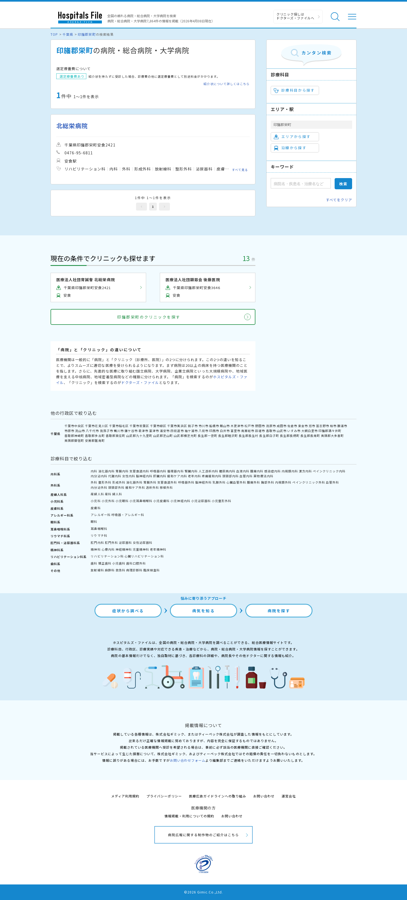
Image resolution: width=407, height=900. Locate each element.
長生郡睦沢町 (228, 435)
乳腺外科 (219, 482)
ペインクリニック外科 (308, 482)
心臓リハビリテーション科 (144, 556)
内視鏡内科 (290, 471)
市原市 (69, 430)
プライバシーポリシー (164, 796)
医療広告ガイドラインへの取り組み (217, 796)
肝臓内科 (159, 476)
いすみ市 (293, 430)
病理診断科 (134, 570)
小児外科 (108, 501)
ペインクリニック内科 (329, 471)
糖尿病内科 (227, 471)
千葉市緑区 (158, 426)
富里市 (235, 430)
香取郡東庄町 (115, 435)
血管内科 (246, 476)
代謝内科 (114, 476)
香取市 (271, 430)
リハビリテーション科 (107, 556)
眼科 (94, 521)
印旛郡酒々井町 (329, 430)
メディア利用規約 (125, 796)
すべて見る (240, 169)
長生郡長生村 (248, 435)
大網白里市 (309, 430)
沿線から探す (290, 148)
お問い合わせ (264, 796)
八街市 (203, 430)
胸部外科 (267, 482)
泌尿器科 (125, 542)
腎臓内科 (191, 471)
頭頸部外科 (116, 487)
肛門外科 (111, 542)
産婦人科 (97, 494)
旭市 (312, 426)
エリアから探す (292, 136)
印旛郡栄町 (87, 34)
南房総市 (247, 430)
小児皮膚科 (161, 501)
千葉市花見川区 (96, 426)
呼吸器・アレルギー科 (127, 514)
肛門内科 (97, 542)
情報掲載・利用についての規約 (189, 816)
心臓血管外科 (236, 482)
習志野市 (322, 426)
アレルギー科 (100, 514)
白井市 (225, 430)
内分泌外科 (99, 487)
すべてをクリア (339, 199)
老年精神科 (158, 549)
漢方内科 (305, 471)
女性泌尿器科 (142, 542)
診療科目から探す (294, 90)
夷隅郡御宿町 (74, 440)
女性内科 (128, 476)
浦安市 (165, 430)
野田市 (260, 426)
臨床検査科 (151, 570)
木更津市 (237, 426)
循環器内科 (175, 471)
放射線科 (97, 570)
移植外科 (166, 487)
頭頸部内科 (230, 476)
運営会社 (289, 796)
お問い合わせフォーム (187, 760)
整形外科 (104, 482)
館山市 (225, 426)
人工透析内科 (208, 471)
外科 (94, 482)
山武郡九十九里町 (139, 435)
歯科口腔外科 (136, 563)
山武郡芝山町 (163, 435)
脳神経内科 (144, 476)
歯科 (94, 563)
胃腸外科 (150, 482)
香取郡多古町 (95, 435)
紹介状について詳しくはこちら (227, 84)
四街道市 (177, 430)
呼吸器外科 (186, 482)
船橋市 (214, 426)
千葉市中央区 (74, 426)
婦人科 (117, 494)
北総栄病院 (72, 125)
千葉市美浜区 (177, 426)
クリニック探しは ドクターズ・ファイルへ (295, 16)
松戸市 (249, 426)
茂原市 (271, 426)
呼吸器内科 (158, 471)
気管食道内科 (139, 471)
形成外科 (118, 482)
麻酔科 (110, 570)
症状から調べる (128, 610)
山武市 (282, 430)
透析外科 (152, 487)
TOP (54, 34)
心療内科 (108, 549)
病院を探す (279, 610)
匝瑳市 (260, 430)
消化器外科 (134, 482)
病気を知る (203, 610)
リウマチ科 (99, 535)
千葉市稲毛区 (119, 426)
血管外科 (332, 482)
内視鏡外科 (283, 482)
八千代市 (92, 430)
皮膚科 (96, 508)
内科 (94, 471)
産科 (108, 494)
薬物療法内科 (263, 476)
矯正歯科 (104, 563)
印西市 (214, 430)
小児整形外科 (221, 501)
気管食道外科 (167, 482)
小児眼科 (122, 501)
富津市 (154, 430)
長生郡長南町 (310, 435)
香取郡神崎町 (74, 435)
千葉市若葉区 (139, 426)
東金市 (303, 426)
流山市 (80, 430)
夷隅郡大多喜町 (332, 435)
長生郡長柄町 (290, 435)
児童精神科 (141, 549)
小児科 (96, 501)
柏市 (333, 426)
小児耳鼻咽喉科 (140, 501)
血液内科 (242, 471)
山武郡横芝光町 (185, 435)
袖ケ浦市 (191, 430)
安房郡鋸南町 (95, 440)
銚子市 (193, 426)
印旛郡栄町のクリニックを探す (148, 317)
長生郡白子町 (269, 435)
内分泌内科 (99, 476)
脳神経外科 (203, 482)
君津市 (143, 430)
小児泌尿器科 (201, 501)
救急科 (120, 570)
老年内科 (194, 476)
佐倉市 (292, 426)
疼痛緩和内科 (212, 476)
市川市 (203, 426)
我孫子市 (106, 430)
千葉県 (68, 34)
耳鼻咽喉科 (99, 528)
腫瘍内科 (256, 471)
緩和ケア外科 (135, 487)
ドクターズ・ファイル (140, 382)
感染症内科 (272, 471)
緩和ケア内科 (177, 476)
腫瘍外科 (253, 482)
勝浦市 (342, 426)
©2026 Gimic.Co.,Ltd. (203, 892)
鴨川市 (119, 430)
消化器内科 (106, 471)
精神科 (96, 549)
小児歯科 (118, 563)
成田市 (282, 426)
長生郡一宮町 (207, 435)
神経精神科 (124, 549)
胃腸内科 (122, 471)
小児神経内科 (180, 501)
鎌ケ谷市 (131, 430)
